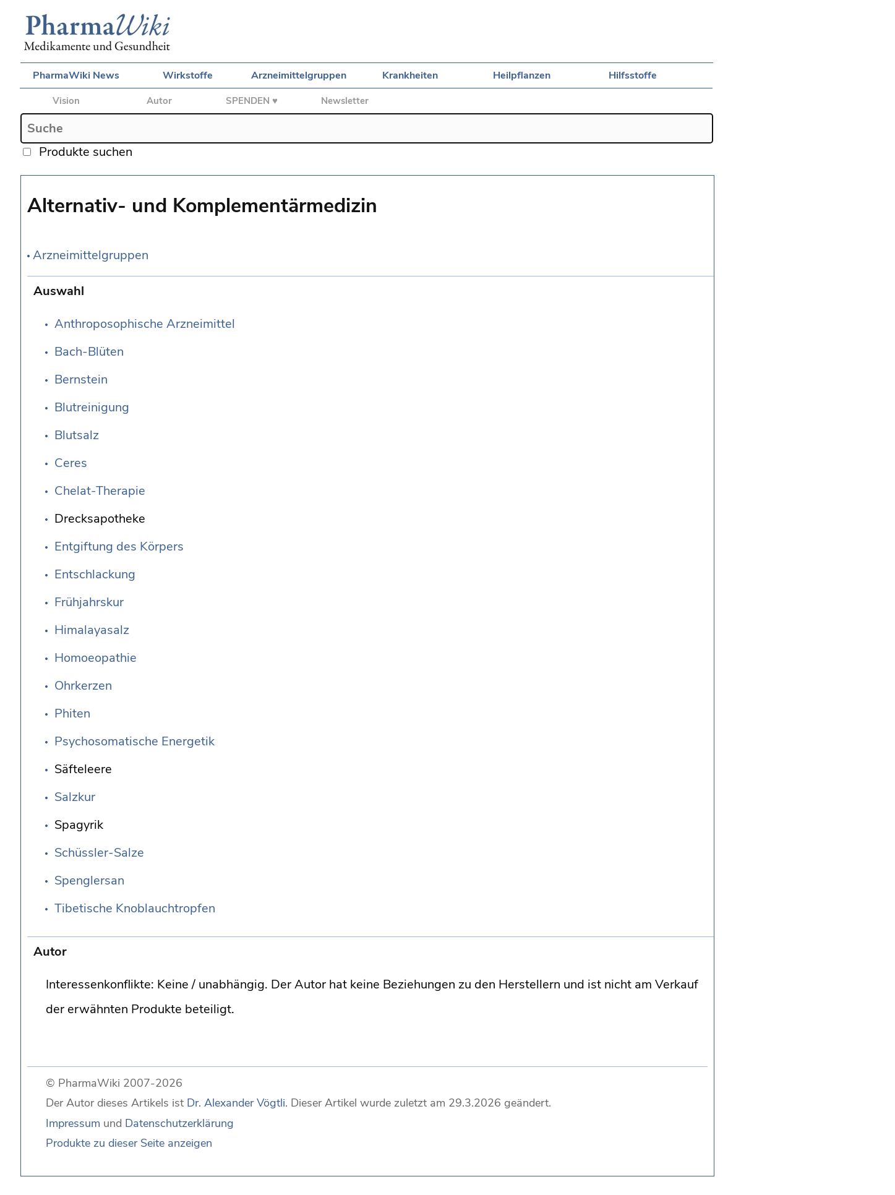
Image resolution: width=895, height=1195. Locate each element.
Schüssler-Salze (99, 852)
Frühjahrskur (89, 602)
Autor (159, 101)
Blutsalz (76, 435)
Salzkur (74, 797)
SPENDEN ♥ (252, 101)
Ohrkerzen (83, 685)
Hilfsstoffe (633, 75)
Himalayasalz (91, 630)
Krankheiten (410, 75)
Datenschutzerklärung (179, 1123)
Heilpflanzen (521, 75)
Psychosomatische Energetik (134, 741)
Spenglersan (89, 880)
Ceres (70, 463)
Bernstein (81, 379)
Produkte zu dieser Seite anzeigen (129, 1143)
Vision (66, 101)
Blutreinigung (91, 407)
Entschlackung (94, 574)
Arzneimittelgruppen (298, 75)
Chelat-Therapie (99, 490)
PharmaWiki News (76, 75)
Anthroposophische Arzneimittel (144, 323)
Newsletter (345, 101)
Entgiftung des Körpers (119, 546)
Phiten (72, 713)
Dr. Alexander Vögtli (236, 1102)
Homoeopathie (95, 657)
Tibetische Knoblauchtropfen (134, 908)
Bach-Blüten (89, 351)
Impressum (73, 1123)
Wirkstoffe (188, 75)
